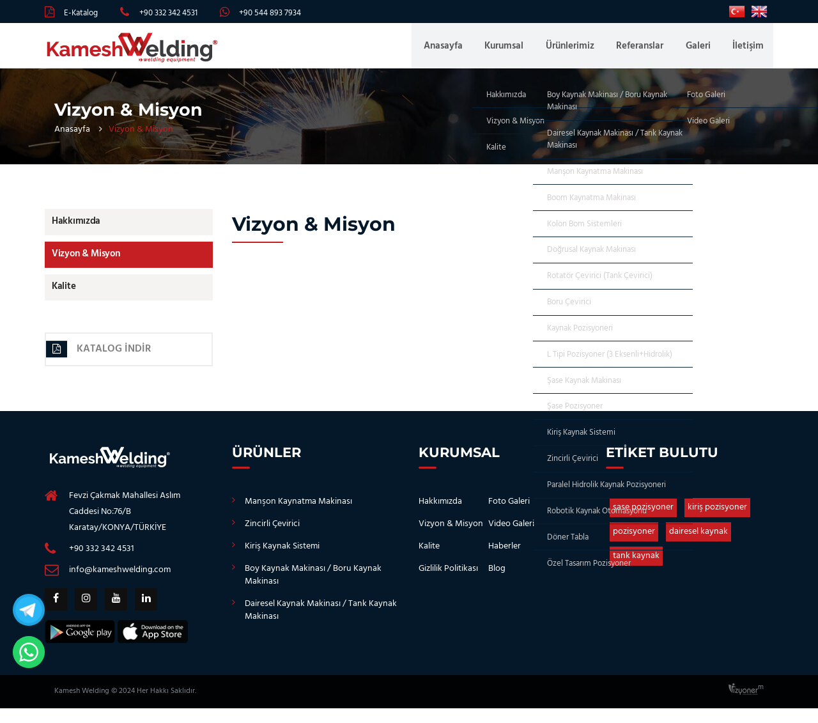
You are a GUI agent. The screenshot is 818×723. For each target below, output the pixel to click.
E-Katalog (81, 13)
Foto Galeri (509, 509)
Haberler (504, 554)
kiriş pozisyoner (717, 515)
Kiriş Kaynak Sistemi (282, 554)
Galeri (700, 48)
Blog (496, 577)
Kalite (63, 293)
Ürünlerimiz (578, 48)
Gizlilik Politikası (448, 577)
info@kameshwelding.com (120, 578)
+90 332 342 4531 (168, 13)
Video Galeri (511, 532)
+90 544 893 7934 (270, 13)
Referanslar (645, 48)
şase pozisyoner (643, 515)
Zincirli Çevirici (272, 532)
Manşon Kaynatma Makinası (298, 509)
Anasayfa (457, 48)
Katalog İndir (100, 356)
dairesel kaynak (698, 540)
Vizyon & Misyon (85, 260)
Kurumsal (515, 48)
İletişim (748, 48)
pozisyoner (634, 540)
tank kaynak (636, 564)
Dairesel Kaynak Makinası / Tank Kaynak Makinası (321, 618)
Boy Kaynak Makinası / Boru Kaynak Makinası (313, 583)
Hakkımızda (75, 227)
